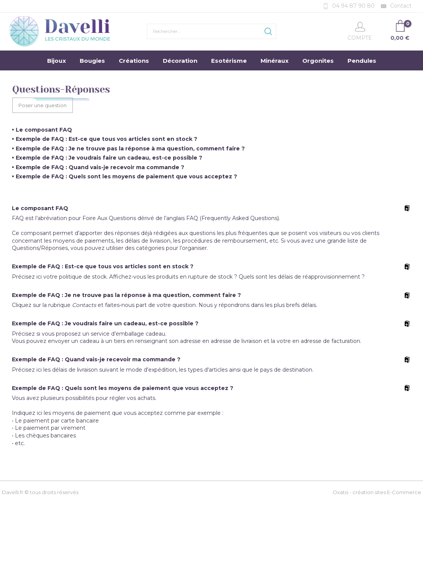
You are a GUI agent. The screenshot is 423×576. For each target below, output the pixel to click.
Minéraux (275, 60)
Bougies (92, 60)
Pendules (362, 60)
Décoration (180, 60)
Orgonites (318, 60)
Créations (134, 60)
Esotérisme (229, 60)
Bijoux (56, 60)
